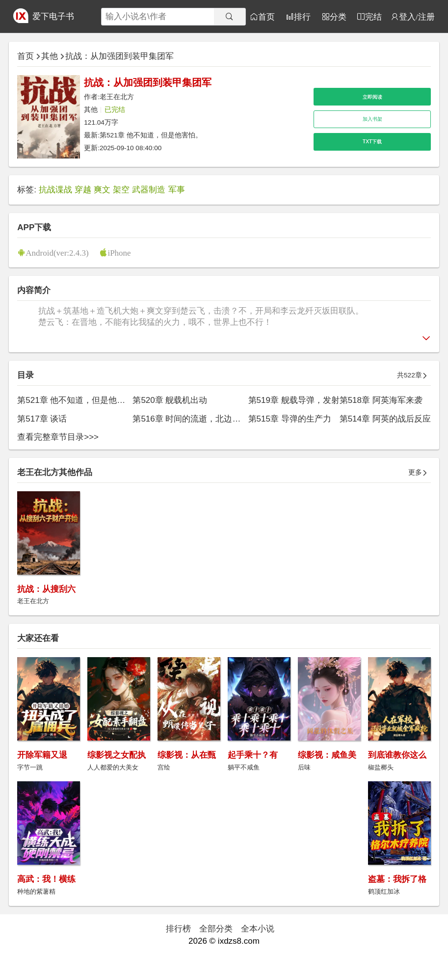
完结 (373, 16)
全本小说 (257, 928)
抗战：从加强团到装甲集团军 (119, 56)
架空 (121, 189)
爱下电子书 (53, 16)
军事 (176, 189)
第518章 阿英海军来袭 (381, 400)
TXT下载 (372, 141)
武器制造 (148, 189)
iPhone (119, 252)
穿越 (83, 189)
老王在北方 (117, 97)
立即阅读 (372, 97)
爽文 (102, 189)
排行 (302, 16)
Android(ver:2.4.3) (57, 252)
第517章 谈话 (42, 419)
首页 (266, 16)
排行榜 (178, 928)
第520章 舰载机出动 (169, 400)
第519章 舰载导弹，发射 (294, 400)
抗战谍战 (55, 189)
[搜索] (229, 16)
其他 (49, 56)
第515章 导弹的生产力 (289, 419)
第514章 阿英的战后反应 (385, 419)
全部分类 (216, 928)
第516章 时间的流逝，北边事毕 (190, 419)
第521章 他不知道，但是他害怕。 (151, 135)
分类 (338, 16)
